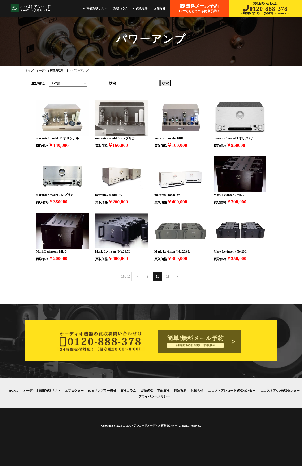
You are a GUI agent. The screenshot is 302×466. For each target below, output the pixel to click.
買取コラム (120, 8)
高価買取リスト (94, 8)
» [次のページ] (177, 276)
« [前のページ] (137, 276)
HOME (14, 390)
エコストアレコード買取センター (231, 390)
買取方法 (139, 8)
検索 (165, 83)
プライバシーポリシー (154, 396)
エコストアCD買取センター (280, 390)
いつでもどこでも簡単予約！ (199, 8)
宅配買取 (163, 390)
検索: (113, 83)
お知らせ (159, 8)
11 (167, 276)
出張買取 (146, 390)
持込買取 (180, 390)
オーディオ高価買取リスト (42, 390)
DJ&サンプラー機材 (102, 390)
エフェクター (74, 390)
